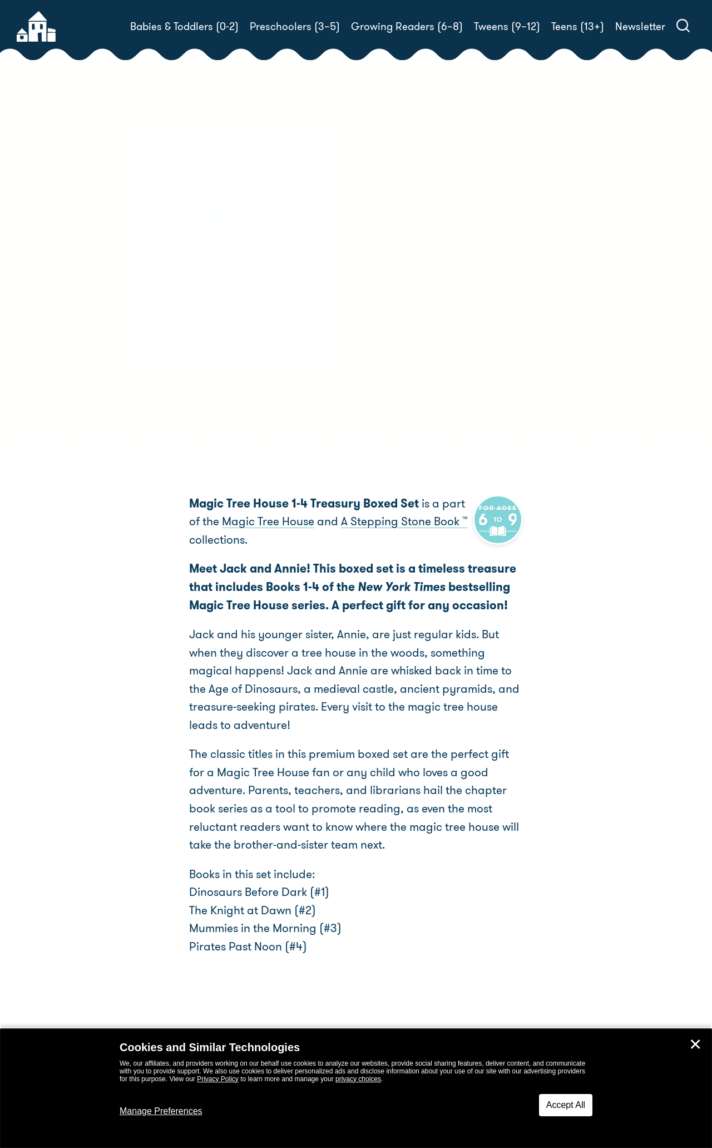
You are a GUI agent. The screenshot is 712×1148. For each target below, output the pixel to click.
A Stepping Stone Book (391, 521)
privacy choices (358, 1079)
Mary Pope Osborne (453, 316)
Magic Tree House (255, 521)
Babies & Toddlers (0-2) (184, 26)
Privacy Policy (218, 1079)
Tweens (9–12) (507, 26)
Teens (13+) (577, 26)
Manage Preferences (161, 1111)
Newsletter (640, 26)
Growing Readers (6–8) (407, 26)
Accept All (565, 1105)
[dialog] (356, 1088)
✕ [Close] (695, 1044)
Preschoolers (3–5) (295, 26)
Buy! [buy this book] (392, 355)
